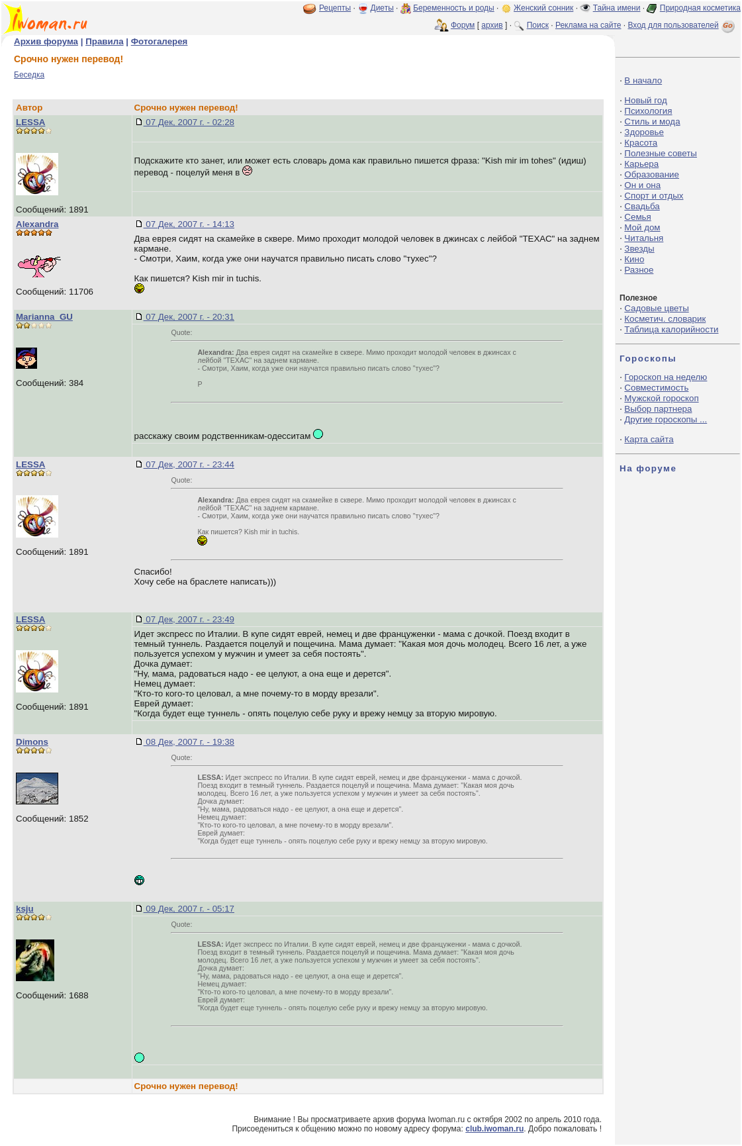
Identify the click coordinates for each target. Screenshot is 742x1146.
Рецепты (335, 8)
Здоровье (644, 132)
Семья (637, 217)
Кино (634, 259)
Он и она (642, 185)
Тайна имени (617, 8)
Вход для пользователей (682, 25)
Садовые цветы (656, 308)
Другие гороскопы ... (665, 419)
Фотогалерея (159, 41)
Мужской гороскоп (661, 398)
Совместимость (656, 388)
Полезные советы (660, 153)
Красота (640, 143)
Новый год (645, 100)
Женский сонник (543, 8)
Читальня (643, 238)
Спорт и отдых (653, 196)
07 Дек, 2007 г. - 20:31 (189, 317)
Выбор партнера (658, 409)
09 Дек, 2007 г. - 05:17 (189, 909)
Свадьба (641, 206)
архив (491, 25)
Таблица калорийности (671, 329)
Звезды (639, 249)
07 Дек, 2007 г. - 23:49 (189, 619)
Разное (638, 270)
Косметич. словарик (665, 319)
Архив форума (46, 41)
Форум (463, 25)
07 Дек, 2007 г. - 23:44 (189, 464)
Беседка (29, 74)
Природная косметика (700, 8)
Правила (104, 41)
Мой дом (642, 227)
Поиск (538, 25)
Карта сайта (648, 439)
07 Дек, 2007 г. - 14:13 (189, 224)
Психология (648, 111)
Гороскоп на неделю (665, 377)
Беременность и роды (453, 8)
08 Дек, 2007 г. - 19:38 (189, 742)
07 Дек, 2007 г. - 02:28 (189, 122)
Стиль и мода (652, 121)
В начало (643, 80)
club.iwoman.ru (494, 1128)
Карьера (641, 164)
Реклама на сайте (588, 25)
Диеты (382, 8)
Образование (651, 174)
